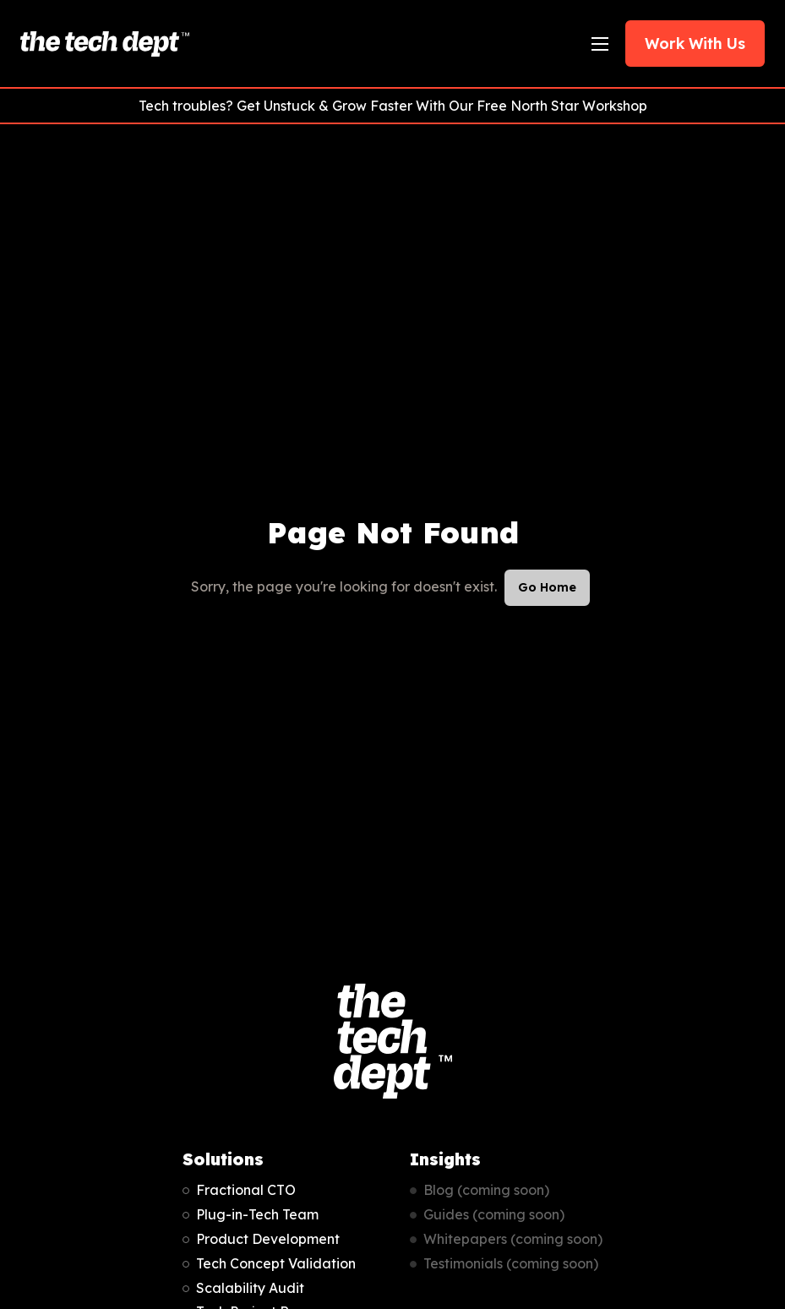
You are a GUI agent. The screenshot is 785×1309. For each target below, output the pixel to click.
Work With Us (695, 43)
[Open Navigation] (599, 44)
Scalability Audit (250, 1287)
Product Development (268, 1238)
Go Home (547, 587)
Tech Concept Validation (276, 1263)
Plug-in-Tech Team (257, 1214)
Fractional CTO (246, 1189)
